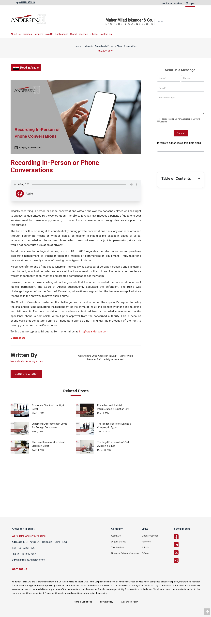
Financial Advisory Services (125, 553)
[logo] (58, 20)
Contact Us (106, 34)
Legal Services (118, 541)
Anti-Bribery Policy (129, 602)
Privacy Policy (106, 602)
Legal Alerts (87, 46)
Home (77, 46)
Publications (61, 34)
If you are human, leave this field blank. (179, 142)
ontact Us (19, 337)
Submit (181, 133)
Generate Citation (26, 374)
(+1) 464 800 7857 (26, 553)
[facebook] (190, 537)
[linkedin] (190, 545)
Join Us (49, 34)
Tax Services (117, 547)
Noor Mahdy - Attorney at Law (27, 361)
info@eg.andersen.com (93, 331)
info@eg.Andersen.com (32, 559)
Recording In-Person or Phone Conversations (116, 46)
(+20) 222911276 (26, 548)
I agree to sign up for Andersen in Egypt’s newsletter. (178, 120)
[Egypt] (190, 4)
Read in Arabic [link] (26, 67)
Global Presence (79, 34)
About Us (16, 34)
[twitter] (190, 552)
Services (27, 34)
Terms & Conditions (82, 602)
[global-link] (27, 3)
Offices (94, 34)
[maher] (129, 20)
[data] (207, 611)
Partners (38, 34)
